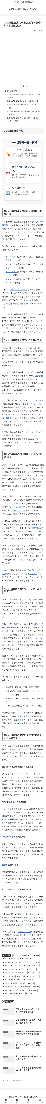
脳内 (5, 990)
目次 (20, 86)
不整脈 (26, 788)
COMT (16, 955)
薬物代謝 (13, 990)
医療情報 (7, 955)
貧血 (5, 994)
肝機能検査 (22, 716)
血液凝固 (33, 990)
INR (23, 955)
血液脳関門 (33, 528)
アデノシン (13, 958)
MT (5, 958)
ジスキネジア (18, 414)
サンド (6, 966)
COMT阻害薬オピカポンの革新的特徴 (23, 101)
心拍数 (31, 983)
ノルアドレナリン (23, 774)
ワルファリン (8, 837)
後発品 (22, 983)
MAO (36, 955)
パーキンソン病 (26, 300)
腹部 (25, 698)
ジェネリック (16, 966)
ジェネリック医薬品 (18, 290)
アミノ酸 (24, 958)
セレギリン (7, 809)
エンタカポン (11, 257)
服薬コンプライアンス (33, 435)
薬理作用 (23, 990)
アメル (33, 958)
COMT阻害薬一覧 (14, 91)
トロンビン (31, 969)
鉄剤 (4, 865)
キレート (19, 962)
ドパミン (12, 777)
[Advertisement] (23, 56)
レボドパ (22, 328)
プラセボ (21, 976)
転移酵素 (13, 994)
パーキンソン (33, 973)
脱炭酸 (36, 987)
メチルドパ (7, 980)
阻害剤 (29, 994)
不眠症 (14, 983)
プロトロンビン (17, 848)
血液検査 (18, 720)
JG (30, 955)
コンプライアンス (32, 962)
